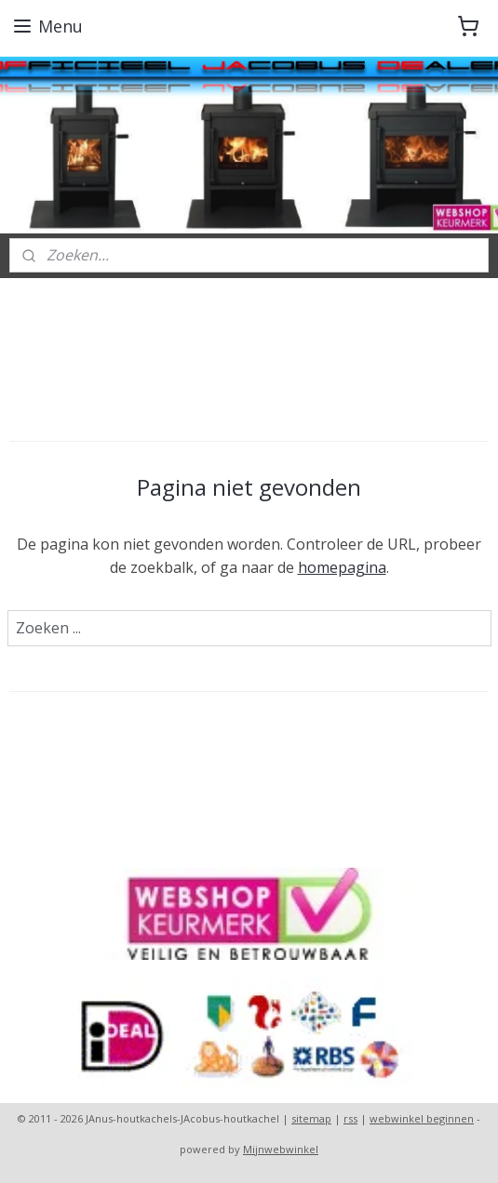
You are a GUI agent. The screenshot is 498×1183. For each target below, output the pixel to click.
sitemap (311, 1118)
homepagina (342, 567)
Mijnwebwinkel (280, 1149)
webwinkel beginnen (422, 1118)
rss (350, 1118)
